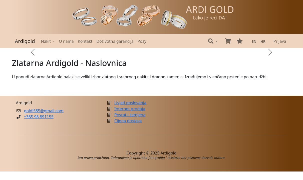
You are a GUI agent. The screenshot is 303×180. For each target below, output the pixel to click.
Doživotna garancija (114, 41)
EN (254, 41)
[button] (212, 41)
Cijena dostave (128, 121)
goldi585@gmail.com (44, 111)
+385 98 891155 (39, 117)
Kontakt (85, 41)
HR (262, 41)
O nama (66, 41)
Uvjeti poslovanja (130, 103)
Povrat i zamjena (129, 115)
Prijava (279, 41)
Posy (142, 41)
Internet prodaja (129, 109)
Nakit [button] (46, 41)
